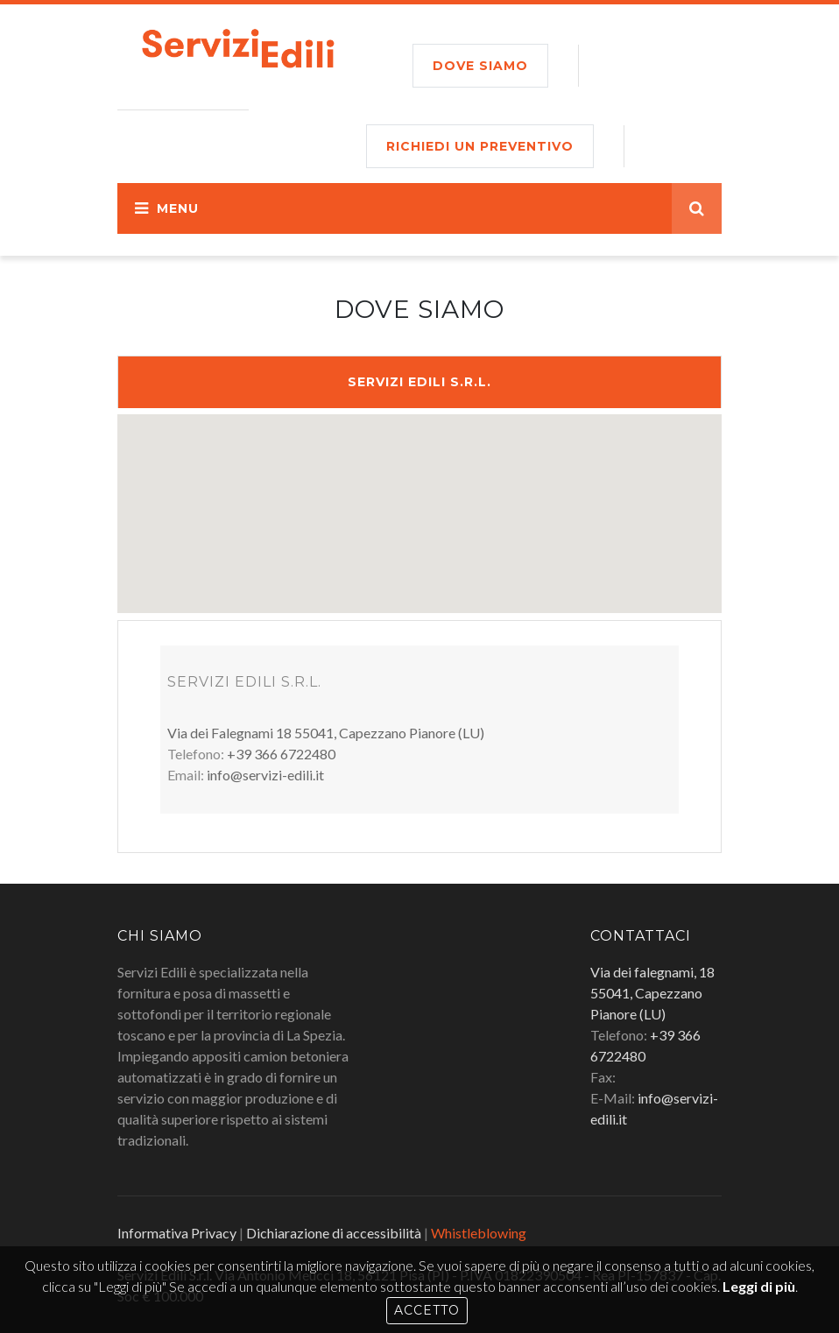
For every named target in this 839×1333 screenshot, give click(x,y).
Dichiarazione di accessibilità (333, 1232)
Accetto (427, 1310)
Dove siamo (480, 66)
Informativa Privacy (176, 1232)
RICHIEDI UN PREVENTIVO (480, 146)
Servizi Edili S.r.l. (419, 382)
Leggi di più (759, 1286)
